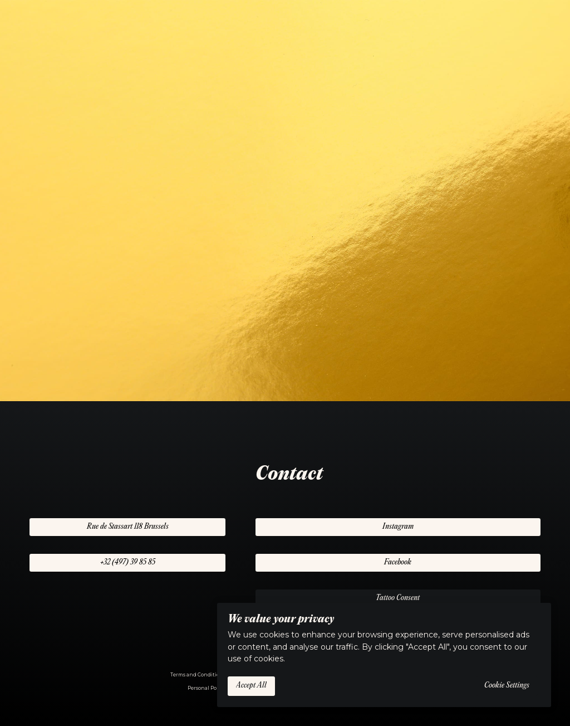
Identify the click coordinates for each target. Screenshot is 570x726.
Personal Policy (206, 688)
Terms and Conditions (197, 675)
